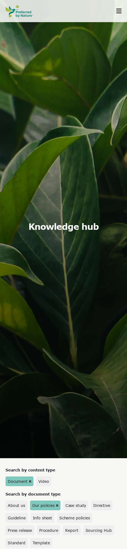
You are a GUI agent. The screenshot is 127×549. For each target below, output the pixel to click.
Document (18, 481)
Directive (101, 505)
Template (41, 542)
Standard (16, 542)
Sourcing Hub (99, 530)
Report (71, 530)
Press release (20, 530)
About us (16, 505)
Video (43, 481)
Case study (75, 505)
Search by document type (33, 494)
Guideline (17, 518)
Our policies (43, 505)
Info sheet (42, 518)
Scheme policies (74, 518)
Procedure (48, 530)
